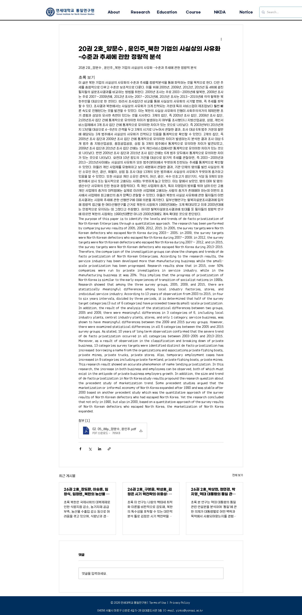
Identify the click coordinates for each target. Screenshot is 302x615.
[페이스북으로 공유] (80, 449)
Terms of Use (157, 602)
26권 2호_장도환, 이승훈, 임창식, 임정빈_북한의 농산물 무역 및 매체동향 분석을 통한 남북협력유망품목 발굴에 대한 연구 (87, 491)
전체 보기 (237, 475)
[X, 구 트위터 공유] (90, 449)
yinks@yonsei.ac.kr (189, 610)
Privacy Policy (179, 602)
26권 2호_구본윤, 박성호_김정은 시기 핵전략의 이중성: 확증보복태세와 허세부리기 (149, 491)
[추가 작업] (221, 39)
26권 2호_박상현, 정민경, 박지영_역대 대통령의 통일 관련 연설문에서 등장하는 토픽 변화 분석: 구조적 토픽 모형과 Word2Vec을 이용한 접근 (214, 491)
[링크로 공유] (109, 449)
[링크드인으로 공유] (99, 449)
